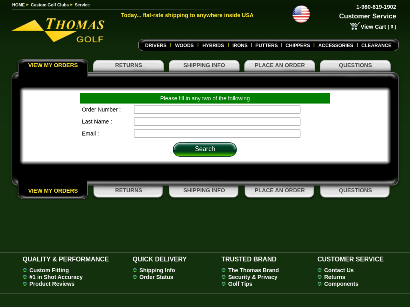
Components (341, 284)
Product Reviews (52, 284)
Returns (335, 277)
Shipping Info (157, 270)
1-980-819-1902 (376, 7)
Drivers (155, 45)
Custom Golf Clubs (50, 4)
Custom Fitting (49, 270)
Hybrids (213, 45)
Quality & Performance (66, 259)
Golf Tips (240, 284)
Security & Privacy (253, 277)
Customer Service (367, 16)
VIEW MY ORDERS (53, 65)
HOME (18, 4)
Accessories (335, 45)
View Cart (373, 27)
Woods (184, 45)
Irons (240, 45)
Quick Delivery (160, 259)
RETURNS (128, 65)
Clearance (376, 45)
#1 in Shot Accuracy (56, 277)
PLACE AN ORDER (280, 65)
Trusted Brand (249, 259)
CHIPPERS (298, 45)
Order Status (157, 277)
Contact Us (339, 270)
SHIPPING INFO (204, 65)
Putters (266, 45)
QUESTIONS (355, 65)
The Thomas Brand (253, 270)
